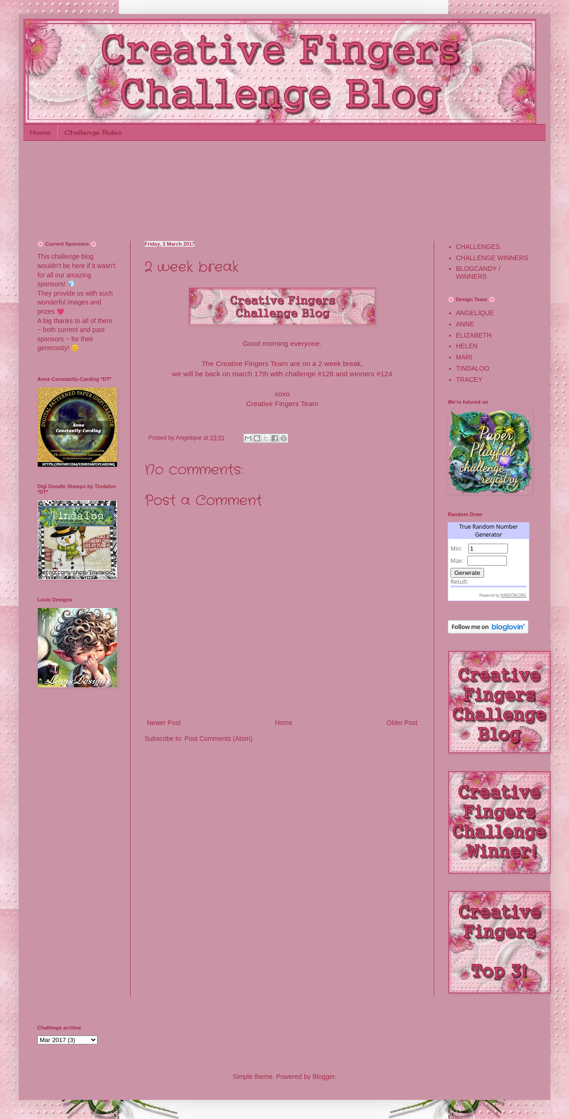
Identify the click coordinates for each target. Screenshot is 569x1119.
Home (40, 132)
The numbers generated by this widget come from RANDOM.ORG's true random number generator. (488, 563)
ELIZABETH (474, 335)
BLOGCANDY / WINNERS (478, 272)
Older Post (402, 722)
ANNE (465, 324)
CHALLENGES (478, 246)
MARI (464, 357)
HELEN (467, 346)
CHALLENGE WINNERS (492, 258)
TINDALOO (473, 368)
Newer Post (163, 722)
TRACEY (469, 379)
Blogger (323, 1076)
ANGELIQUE (475, 313)
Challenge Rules (93, 132)
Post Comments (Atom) (218, 738)
